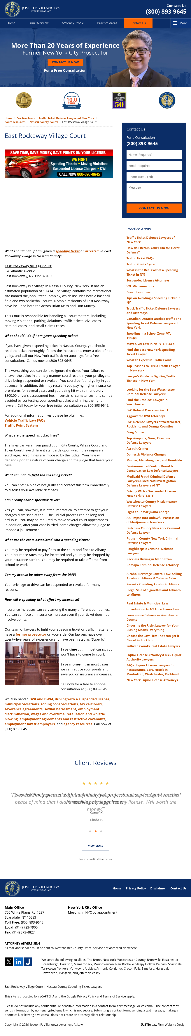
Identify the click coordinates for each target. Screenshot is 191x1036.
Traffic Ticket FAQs (140, 258)
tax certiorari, (91, 704)
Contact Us (138, 23)
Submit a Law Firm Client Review (95, 859)
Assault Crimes (137, 448)
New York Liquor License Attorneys (152, 680)
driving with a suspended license (82, 699)
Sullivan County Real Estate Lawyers (153, 646)
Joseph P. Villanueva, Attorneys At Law (56, 1025)
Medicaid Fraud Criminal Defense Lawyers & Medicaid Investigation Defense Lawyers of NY (151, 480)
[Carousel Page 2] (95, 831)
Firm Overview (38, 23)
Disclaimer (158, 888)
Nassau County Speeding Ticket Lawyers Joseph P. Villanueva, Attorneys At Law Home (32, 9)
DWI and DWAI (41, 699)
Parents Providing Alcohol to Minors (153, 584)
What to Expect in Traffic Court (149, 360)
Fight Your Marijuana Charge (148, 512)
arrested (92, 251)
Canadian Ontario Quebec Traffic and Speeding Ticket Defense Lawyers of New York (154, 323)
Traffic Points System (142, 264)
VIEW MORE (95, 845)
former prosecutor (31, 634)
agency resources (78, 724)
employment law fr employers (30, 724)
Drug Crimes (136, 432)
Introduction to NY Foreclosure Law (153, 609)
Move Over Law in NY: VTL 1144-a (151, 344)
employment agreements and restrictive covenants (62, 719)
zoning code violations (59, 704)
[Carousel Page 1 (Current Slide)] (90, 831)
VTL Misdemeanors (140, 286)
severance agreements (24, 709)
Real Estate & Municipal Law (147, 603)
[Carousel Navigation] (95, 831)
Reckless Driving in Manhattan (149, 559)
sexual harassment (60, 709)
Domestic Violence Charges (146, 454)
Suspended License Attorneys (148, 280)
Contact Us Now (65, 62)
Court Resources (138, 292)
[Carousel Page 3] (101, 831)
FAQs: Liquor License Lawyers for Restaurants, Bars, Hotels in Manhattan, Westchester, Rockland (153, 669)
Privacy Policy (136, 888)
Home (11, 23)
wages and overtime (48, 714)
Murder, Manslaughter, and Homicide (154, 460)
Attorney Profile (73, 23)
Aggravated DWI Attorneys (146, 416)
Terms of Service (114, 996)
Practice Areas (107, 23)
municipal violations (22, 704)
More (183, 23)
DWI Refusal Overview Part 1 (147, 410)
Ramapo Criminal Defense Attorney (153, 565)
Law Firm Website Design (163, 1025)
